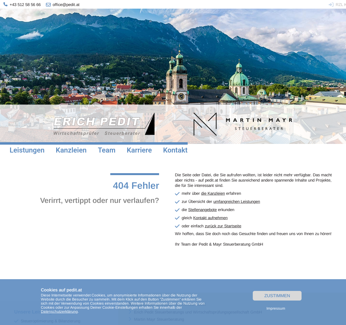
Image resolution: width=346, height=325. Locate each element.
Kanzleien (71, 150)
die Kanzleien (213, 193)
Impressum (275, 308)
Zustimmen (277, 295)
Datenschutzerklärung (59, 311)
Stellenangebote (202, 209)
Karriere (139, 150)
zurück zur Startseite (223, 226)
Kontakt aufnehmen (210, 218)
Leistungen (27, 150)
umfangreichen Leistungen (236, 201)
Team (106, 150)
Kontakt (175, 150)
